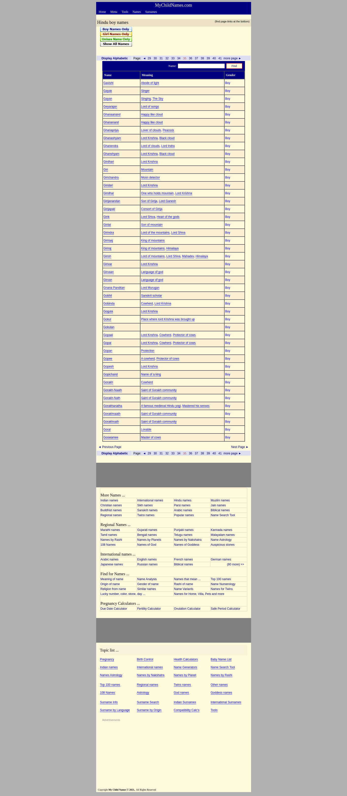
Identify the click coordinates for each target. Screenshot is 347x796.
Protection (147, 350)
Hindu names (183, 500)
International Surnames (226, 702)
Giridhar (109, 193)
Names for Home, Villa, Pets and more (199, 594)
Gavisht (109, 83)
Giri (106, 169)
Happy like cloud (152, 114)
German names (221, 559)
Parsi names (182, 505)
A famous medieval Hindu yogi (161, 406)
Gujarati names (147, 530)
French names (183, 559)
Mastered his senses (196, 406)
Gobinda (109, 303)
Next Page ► (240, 447)
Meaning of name (112, 579)
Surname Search (148, 702)
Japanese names (112, 564)
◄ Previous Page (109, 447)
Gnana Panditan (114, 287)
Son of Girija (149, 201)
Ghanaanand (112, 114)
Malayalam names (223, 535)
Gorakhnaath (112, 413)
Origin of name (110, 584)
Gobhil (108, 295)
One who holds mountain (157, 193)
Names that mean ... (187, 579)
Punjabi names (184, 530)
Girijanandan (112, 201)
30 (155, 58)
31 (161, 58)
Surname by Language (115, 710)
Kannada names (221, 530)
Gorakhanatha (113, 406)
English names (147, 559)
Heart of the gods (168, 217)
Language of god (152, 272)
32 (167, 58)
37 (196, 58)
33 (172, 58)
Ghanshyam (112, 154)
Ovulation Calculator (187, 608)
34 (178, 58)
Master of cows (151, 437)
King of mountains (153, 240)
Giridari (108, 185)
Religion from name (113, 589)
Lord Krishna (149, 138)
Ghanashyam (112, 138)
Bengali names (147, 535)
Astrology (143, 692)
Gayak (108, 91)
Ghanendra (111, 146)
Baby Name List (221, 659)
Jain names (218, 505)
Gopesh (109, 366)
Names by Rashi (111, 539)
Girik (107, 217)
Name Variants (183, 589)
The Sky (157, 98)
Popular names (184, 515)
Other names (219, 684)
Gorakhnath (111, 421)
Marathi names (110, 530)
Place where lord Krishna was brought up (168, 319)
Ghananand (111, 122)
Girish (107, 256)
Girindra (109, 232)
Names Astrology (111, 675)
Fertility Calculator (149, 608)
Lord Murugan (150, 287)
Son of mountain (152, 224)
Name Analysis (147, 579)
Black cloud (166, 138)
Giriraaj (108, 240)
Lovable (146, 429)
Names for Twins (222, 589)
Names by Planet (185, 675)
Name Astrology (221, 539)
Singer (145, 91)
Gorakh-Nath (112, 398)
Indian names (109, 500)
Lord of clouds (150, 146)
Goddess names (221, 692)
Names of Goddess (186, 544)
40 (214, 58)
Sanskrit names (147, 510)
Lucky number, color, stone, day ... (123, 594)
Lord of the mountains (155, 232)
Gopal (107, 343)
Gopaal (108, 335)
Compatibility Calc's (186, 710)
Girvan (108, 280)
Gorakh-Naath (113, 390)
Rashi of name (183, 584)
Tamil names (109, 535)
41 (220, 58)
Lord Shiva (148, 217)
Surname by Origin (149, 710)
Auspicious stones (223, 544)
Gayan (108, 98)
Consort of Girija (152, 209)
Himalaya (172, 248)
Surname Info (109, 702)
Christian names (111, 505)
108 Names (108, 544)
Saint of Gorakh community (159, 390)
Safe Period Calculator (225, 608)
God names (181, 692)
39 (208, 58)
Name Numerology (223, 584)
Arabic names (183, 510)
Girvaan (109, 272)
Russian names (147, 564)
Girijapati (109, 209)
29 (149, 58)
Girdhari (109, 161)
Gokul (107, 319)
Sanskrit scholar (151, 295)
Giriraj (107, 248)
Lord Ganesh (167, 201)
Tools (214, 710)
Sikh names (145, 505)
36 (190, 58)
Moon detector (150, 177)
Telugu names (183, 535)
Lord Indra (168, 146)
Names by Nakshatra (188, 539)
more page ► (232, 58)
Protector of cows (184, 335)
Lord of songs (150, 106)
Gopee (108, 358)
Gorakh (108, 382)
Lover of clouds (151, 130)
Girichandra (111, 177)
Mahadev (188, 256)
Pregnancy (107, 659)
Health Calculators (186, 659)
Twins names (145, 515)
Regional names (111, 515)
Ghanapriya (111, 130)
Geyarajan (110, 106)
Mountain (147, 169)
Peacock (168, 130)
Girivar (108, 264)
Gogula (108, 311)
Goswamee (111, 437)
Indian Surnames (185, 702)
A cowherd (148, 358)
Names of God (146, 544)
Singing (146, 98)
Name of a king (151, 374)
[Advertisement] (190, 39)
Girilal (107, 224)
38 (202, 58)
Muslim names (220, 500)
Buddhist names (111, 510)
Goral (107, 429)
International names (150, 500)
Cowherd (147, 303)
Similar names (146, 589)
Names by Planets (149, 539)
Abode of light (150, 83)
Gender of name (148, 584)
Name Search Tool (223, 515)
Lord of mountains (153, 256)
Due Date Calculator (114, 608)
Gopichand (111, 374)
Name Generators (185, 667)
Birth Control (145, 659)
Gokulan (109, 327)
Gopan (108, 350)
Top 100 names (221, 579)
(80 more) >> (236, 564)
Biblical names (220, 510)
